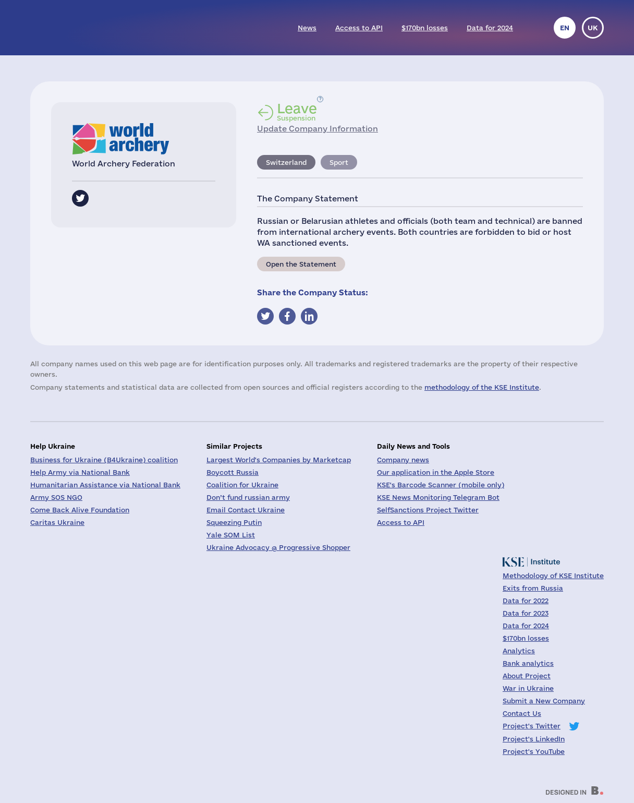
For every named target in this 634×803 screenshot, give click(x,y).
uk (593, 27)
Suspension (297, 111)
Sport (339, 162)
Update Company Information (317, 128)
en (564, 27)
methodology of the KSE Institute (481, 387)
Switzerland (286, 162)
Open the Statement (301, 264)
